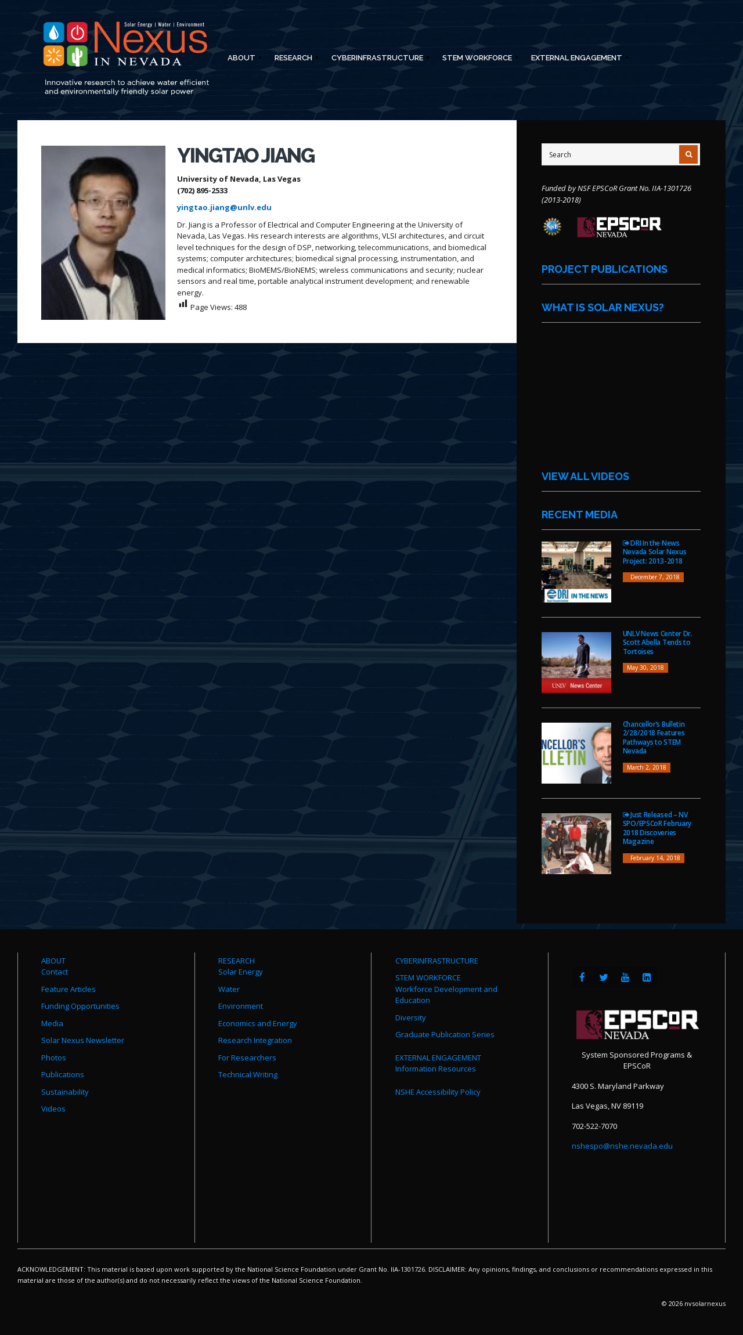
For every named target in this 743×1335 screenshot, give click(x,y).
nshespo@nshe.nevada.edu (622, 1146)
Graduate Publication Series (445, 1034)
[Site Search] (621, 154)
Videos (53, 1108)
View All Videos (585, 476)
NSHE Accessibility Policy (438, 1092)
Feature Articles (68, 989)
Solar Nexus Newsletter (82, 1040)
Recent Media (580, 514)
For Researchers (247, 1057)
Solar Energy (240, 971)
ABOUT (53, 960)
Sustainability (65, 1092)
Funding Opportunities (80, 1006)
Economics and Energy (257, 1023)
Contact (54, 971)
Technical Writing (247, 1074)
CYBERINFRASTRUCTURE (436, 960)
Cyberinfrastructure (376, 59)
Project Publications (605, 269)
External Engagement (576, 59)
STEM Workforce (476, 59)
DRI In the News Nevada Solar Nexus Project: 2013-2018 (655, 552)
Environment (240, 1006)
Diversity (410, 1017)
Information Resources (435, 1068)
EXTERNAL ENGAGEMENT (438, 1057)
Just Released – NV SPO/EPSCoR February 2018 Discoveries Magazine (657, 828)
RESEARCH (236, 960)
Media (52, 1023)
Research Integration (255, 1040)
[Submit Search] (688, 154)
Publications (62, 1074)
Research (293, 59)
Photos (53, 1057)
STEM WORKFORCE (428, 977)
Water (229, 989)
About (241, 59)
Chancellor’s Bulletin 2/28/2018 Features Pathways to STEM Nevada (654, 737)
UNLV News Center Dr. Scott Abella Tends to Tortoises (657, 642)
